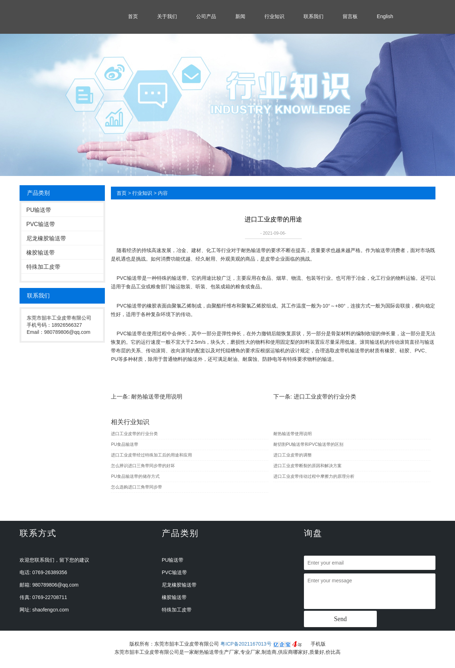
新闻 (240, 16)
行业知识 (274, 16)
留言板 (350, 16)
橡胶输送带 (40, 253)
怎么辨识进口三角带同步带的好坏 (143, 465)
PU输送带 (38, 210)
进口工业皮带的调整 (292, 455)
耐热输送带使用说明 (156, 397)
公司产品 (206, 16)
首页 (133, 16)
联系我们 (313, 16)
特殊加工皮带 (43, 267)
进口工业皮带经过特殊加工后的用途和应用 (151, 455)
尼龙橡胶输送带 (46, 238)
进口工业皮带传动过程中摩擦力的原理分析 (313, 476)
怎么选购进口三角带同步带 (136, 487)
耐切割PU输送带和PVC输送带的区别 (308, 444)
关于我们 (167, 16)
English (385, 16)
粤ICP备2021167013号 (245, 644)
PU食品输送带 (124, 444)
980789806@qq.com (55, 585)
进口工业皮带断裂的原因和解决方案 (307, 465)
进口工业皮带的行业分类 (325, 397)
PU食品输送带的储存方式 (135, 476)
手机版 (318, 644)
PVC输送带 (40, 224)
